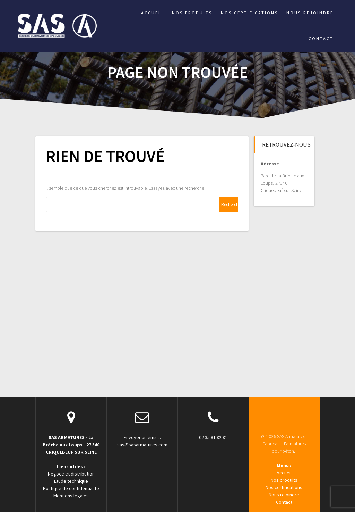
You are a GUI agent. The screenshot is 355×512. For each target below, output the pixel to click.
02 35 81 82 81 (213, 437)
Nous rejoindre (310, 12)
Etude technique (71, 481)
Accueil (152, 12)
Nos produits (192, 12)
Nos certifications (249, 12)
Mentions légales (71, 496)
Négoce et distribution (71, 474)
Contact (321, 38)
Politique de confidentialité (71, 488)
